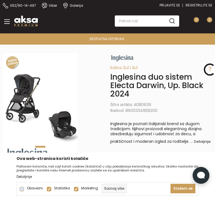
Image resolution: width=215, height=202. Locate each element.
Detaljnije (202, 141)
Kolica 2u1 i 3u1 (124, 67)
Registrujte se (199, 5)
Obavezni (35, 188)
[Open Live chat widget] (201, 175)
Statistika (62, 188)
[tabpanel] (40, 109)
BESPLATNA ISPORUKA (110, 38)
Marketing (89, 188)
